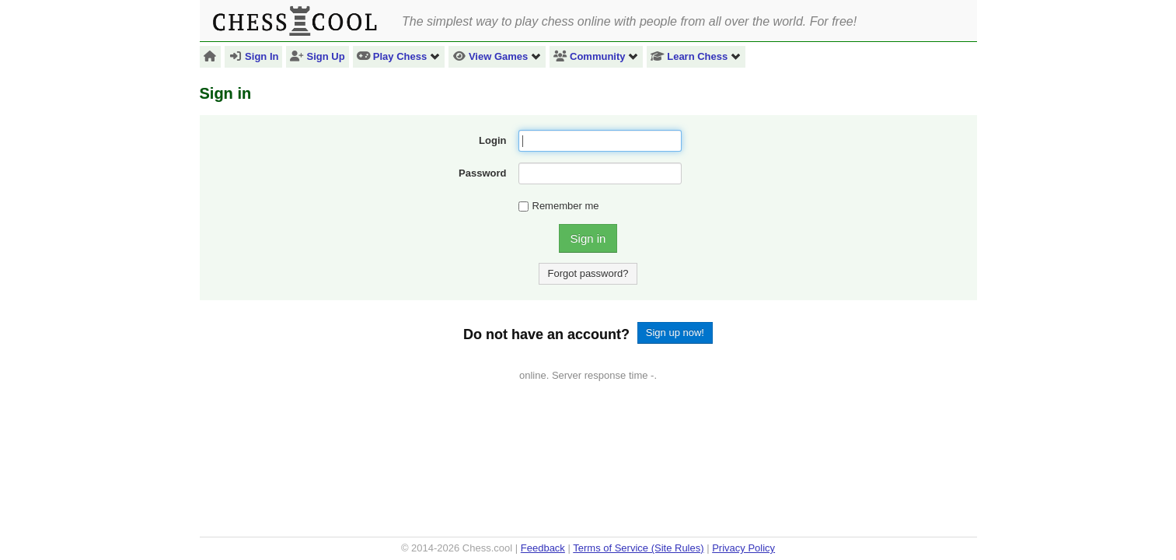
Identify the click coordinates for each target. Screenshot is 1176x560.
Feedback (543, 548)
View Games (497, 56)
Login (492, 140)
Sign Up (317, 56)
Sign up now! (675, 332)
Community (596, 56)
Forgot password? (587, 273)
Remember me (558, 206)
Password (482, 173)
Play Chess (399, 56)
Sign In (253, 56)
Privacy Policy (743, 548)
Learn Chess (696, 56)
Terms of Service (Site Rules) (638, 548)
